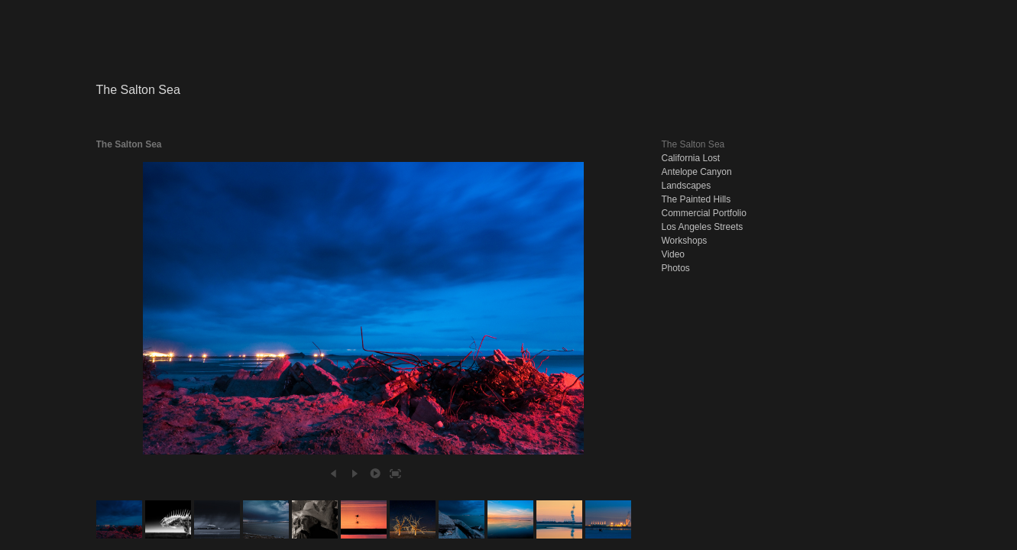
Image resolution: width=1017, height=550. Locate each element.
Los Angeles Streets (702, 227)
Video (673, 254)
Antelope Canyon (697, 172)
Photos (676, 268)
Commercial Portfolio (704, 213)
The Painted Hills (696, 199)
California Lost (691, 158)
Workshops (685, 240)
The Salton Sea (693, 144)
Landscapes (686, 185)
